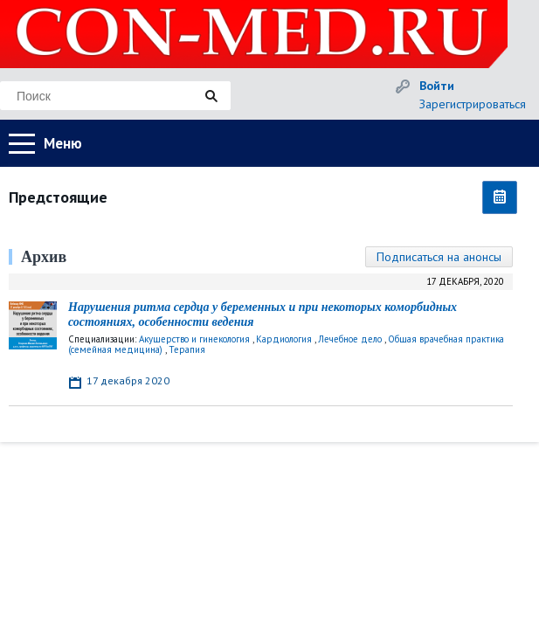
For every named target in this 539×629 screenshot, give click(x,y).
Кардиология (284, 339)
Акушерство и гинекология (194, 339)
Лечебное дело (350, 339)
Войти (436, 85)
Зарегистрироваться (472, 104)
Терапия (187, 349)
